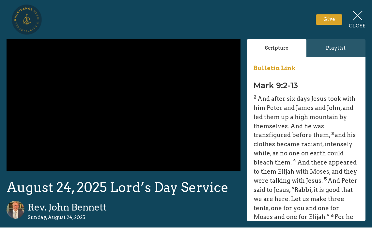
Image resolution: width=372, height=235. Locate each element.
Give (329, 19)
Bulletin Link (275, 68)
